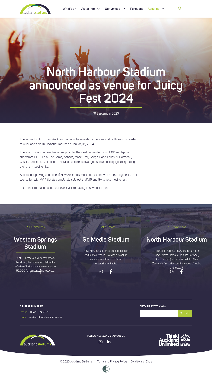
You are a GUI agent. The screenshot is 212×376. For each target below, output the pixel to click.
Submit (185, 313)
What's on (69, 9)
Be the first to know (153, 306)
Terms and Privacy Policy (112, 361)
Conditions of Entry (141, 361)
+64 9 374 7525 (39, 312)
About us (153, 9)
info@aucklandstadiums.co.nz (45, 317)
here (105, 188)
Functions (136, 9)
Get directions (35, 227)
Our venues (112, 9)
